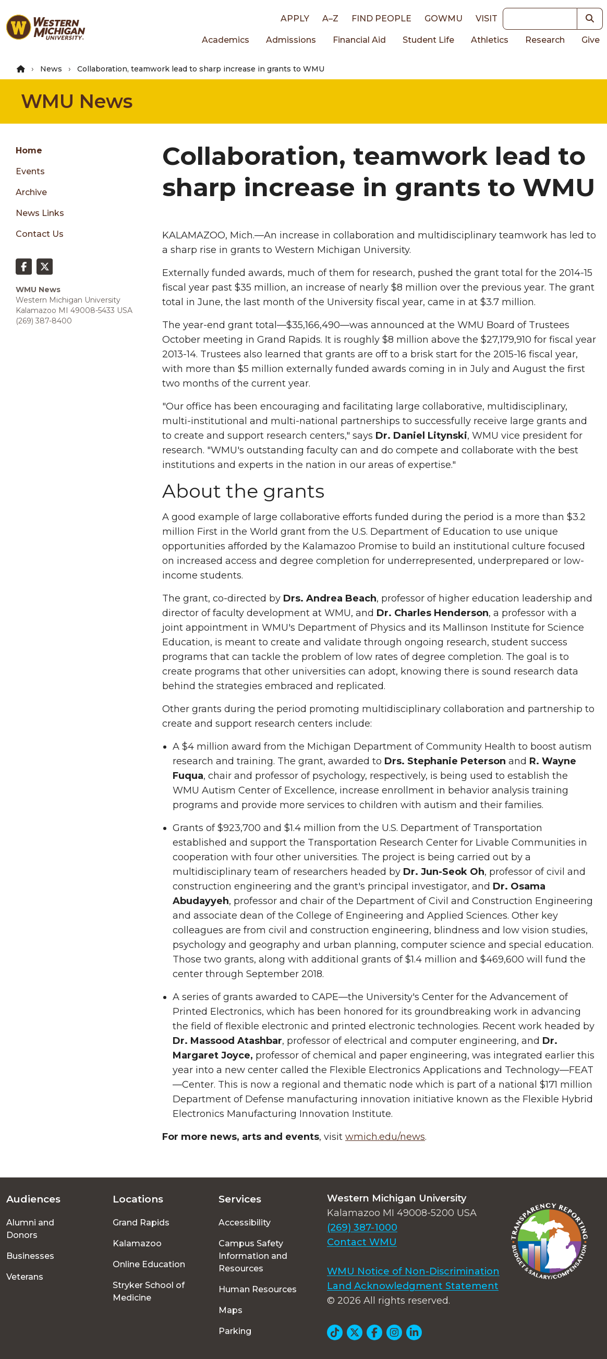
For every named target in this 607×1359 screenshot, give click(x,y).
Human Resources (257, 1289)
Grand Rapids (141, 1223)
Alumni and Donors (30, 1229)
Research (545, 40)
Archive (31, 192)
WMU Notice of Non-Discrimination (413, 1271)
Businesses (30, 1256)
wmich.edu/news (385, 1136)
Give (590, 40)
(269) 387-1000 (362, 1227)
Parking (234, 1331)
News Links (40, 213)
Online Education (149, 1264)
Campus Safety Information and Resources (252, 1255)
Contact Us (40, 234)
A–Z (330, 18)
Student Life (428, 40)
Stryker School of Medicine (149, 1291)
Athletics (489, 40)
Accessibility (244, 1223)
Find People (381, 18)
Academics (225, 40)
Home (29, 150)
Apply (295, 18)
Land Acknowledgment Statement (413, 1286)
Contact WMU (362, 1242)
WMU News (76, 101)
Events (30, 171)
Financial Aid (359, 40)
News (51, 69)
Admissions (291, 40)
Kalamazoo (137, 1243)
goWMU (443, 18)
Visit (486, 18)
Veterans (24, 1277)
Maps (230, 1310)
